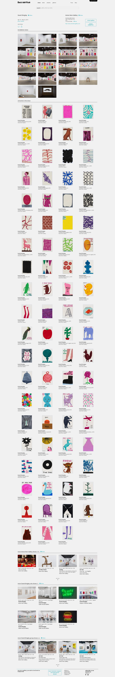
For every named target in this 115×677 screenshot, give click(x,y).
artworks (48, 2)
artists (43, 2)
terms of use (67, 673)
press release (21, 21)
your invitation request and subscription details (55, 672)
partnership (67, 672)
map (75, 21)
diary (76, 2)
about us (66, 670)
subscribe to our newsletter (89, 671)
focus (72, 2)
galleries (54, 2)
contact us (66, 674)
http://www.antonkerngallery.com (72, 23)
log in (93, 0)
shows (39, 2)
